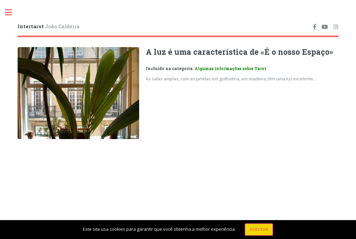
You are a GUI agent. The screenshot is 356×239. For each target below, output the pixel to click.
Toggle (12, 12)
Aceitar (259, 229)
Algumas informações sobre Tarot (230, 68)
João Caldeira (49, 26)
